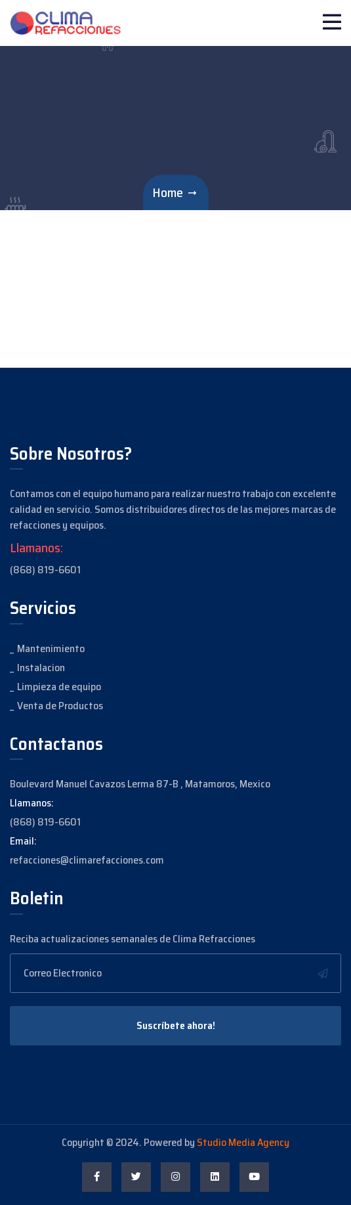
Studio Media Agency (243, 1142)
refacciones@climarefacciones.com (87, 860)
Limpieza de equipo (59, 686)
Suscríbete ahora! (175, 1025)
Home (167, 192)
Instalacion (41, 667)
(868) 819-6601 (45, 569)
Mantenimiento (51, 648)
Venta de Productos (60, 705)
